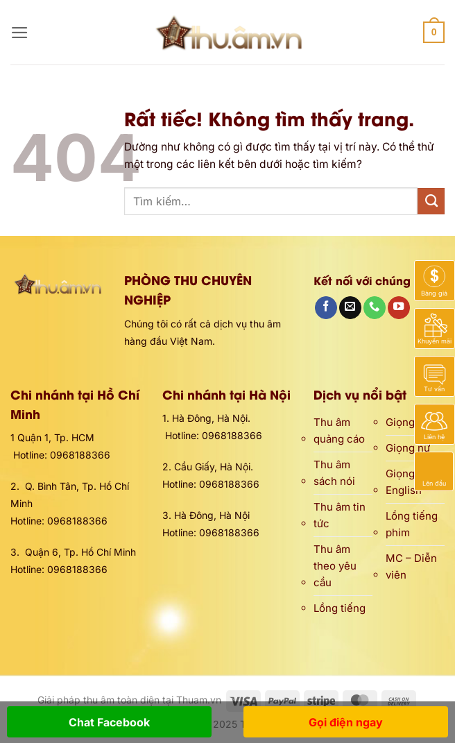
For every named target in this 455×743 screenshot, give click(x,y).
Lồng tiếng (340, 608)
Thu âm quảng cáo (339, 430)
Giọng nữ (408, 447)
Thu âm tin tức (340, 515)
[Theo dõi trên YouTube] (399, 307)
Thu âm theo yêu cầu (335, 566)
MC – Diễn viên (411, 566)
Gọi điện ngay (346, 722)
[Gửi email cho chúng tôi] (350, 307)
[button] (19, 33)
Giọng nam (412, 422)
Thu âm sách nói (334, 473)
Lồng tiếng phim (412, 524)
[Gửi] (431, 201)
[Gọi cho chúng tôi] (374, 307)
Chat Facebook (109, 722)
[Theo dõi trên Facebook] (326, 307)
